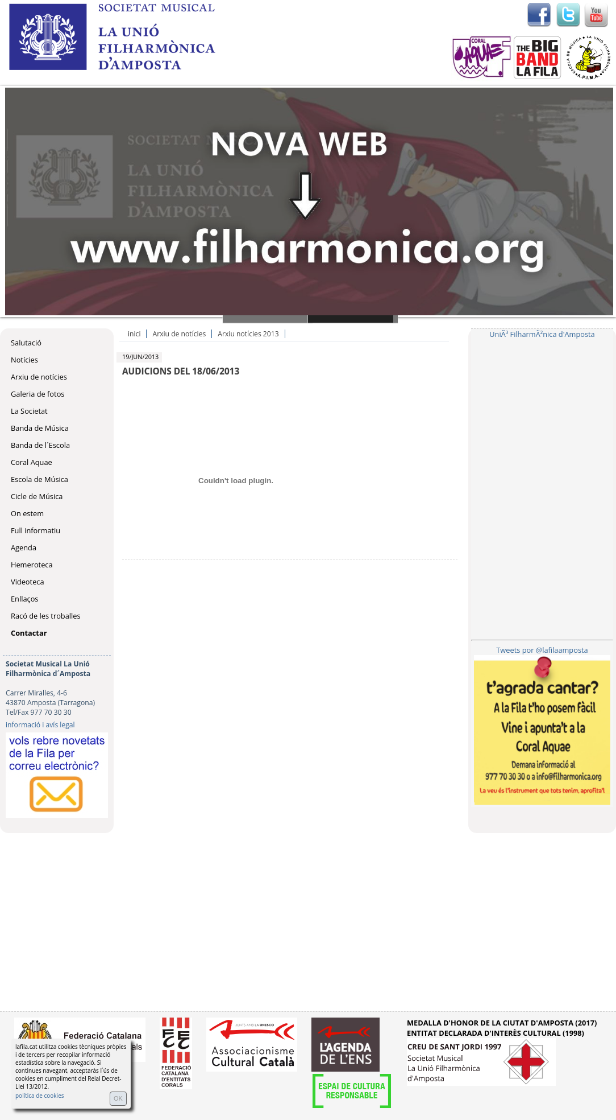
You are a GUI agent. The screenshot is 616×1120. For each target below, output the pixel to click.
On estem (27, 513)
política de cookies (39, 1096)
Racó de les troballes (46, 616)
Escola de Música (39, 479)
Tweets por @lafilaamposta (542, 650)
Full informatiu (35, 530)
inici (134, 334)
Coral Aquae (31, 462)
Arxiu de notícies (39, 377)
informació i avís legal (40, 725)
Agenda (23, 547)
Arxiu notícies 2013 (248, 334)
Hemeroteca (32, 564)
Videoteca (27, 582)
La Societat (29, 411)
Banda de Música (40, 428)
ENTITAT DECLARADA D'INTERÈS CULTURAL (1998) (495, 1033)
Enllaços (24, 599)
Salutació (26, 342)
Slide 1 (268, 319)
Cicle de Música (37, 496)
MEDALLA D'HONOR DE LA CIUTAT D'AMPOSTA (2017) (502, 1023)
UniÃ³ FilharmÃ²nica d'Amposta (541, 334)
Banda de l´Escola (40, 445)
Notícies (24, 360)
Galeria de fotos (37, 394)
